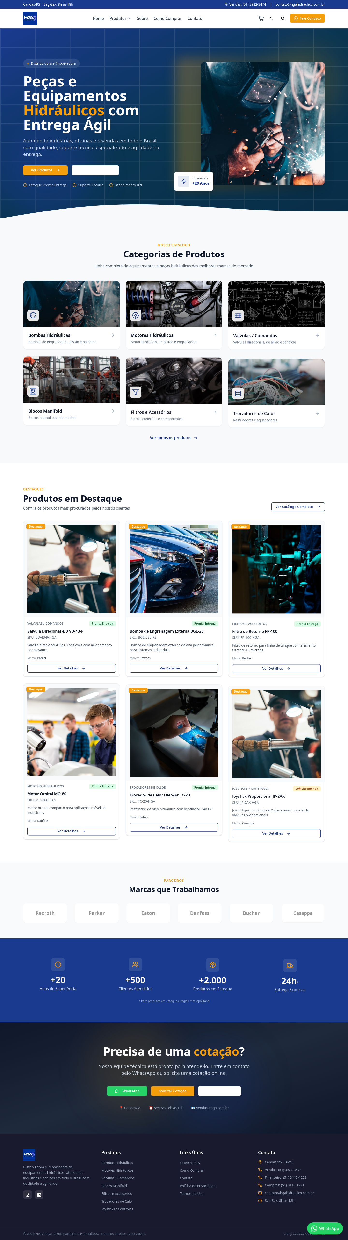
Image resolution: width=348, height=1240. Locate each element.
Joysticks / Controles (117, 1209)
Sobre (142, 18)
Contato (195, 18)
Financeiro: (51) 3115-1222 (285, 1177)
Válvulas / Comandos (118, 1178)
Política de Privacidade (197, 1186)
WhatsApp (127, 1092)
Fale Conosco (307, 18)
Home (98, 18)
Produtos (120, 18)
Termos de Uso (191, 1193)
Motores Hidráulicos (117, 1170)
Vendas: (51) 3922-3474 (245, 4)
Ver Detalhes (72, 669)
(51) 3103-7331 (95, 170)
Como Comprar (168, 18)
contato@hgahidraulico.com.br (300, 4)
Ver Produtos (45, 170)
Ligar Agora (219, 1092)
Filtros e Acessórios (117, 1193)
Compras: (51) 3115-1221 (284, 1185)
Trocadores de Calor (117, 1201)
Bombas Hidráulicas (117, 1162)
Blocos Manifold (114, 1186)
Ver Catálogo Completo (298, 508)
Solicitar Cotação (172, 1092)
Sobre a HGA (190, 1162)
